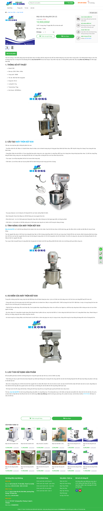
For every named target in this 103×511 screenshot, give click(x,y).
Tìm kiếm (69, 3)
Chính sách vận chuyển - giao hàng (45, 483)
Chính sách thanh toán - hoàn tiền (45, 486)
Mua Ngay (65, 36)
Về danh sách (93, 12)
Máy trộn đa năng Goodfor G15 (11, 467)
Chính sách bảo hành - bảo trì (44, 490)
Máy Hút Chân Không (65, 483)
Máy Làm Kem (63, 481)
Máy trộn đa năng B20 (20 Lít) (89, 444)
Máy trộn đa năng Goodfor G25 (27, 467)
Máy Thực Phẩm (11, 12)
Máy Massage (63, 493)
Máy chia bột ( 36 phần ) (42, 443)
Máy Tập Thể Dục (64, 490)
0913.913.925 (15, 486)
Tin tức (26, 8)
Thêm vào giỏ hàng (45, 36)
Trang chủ (19, 8)
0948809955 (14, 505)
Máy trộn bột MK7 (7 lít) (58, 443)
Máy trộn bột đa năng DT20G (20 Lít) (75, 467)
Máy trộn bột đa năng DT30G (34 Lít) (90, 467)
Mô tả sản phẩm (11, 53)
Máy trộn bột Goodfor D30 (11, 443)
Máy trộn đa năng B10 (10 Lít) (74, 444)
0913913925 (82, 3)
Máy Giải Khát (63, 488)
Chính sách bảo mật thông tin (44, 481)
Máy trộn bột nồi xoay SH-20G (58, 467)
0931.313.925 (24, 486)
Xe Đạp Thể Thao (64, 495)
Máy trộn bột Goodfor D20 (27, 443)
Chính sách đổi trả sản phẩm (43, 488)
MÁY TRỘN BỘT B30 (24, 142)
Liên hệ (32, 8)
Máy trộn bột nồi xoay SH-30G (42, 467)
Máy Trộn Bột (20, 12)
